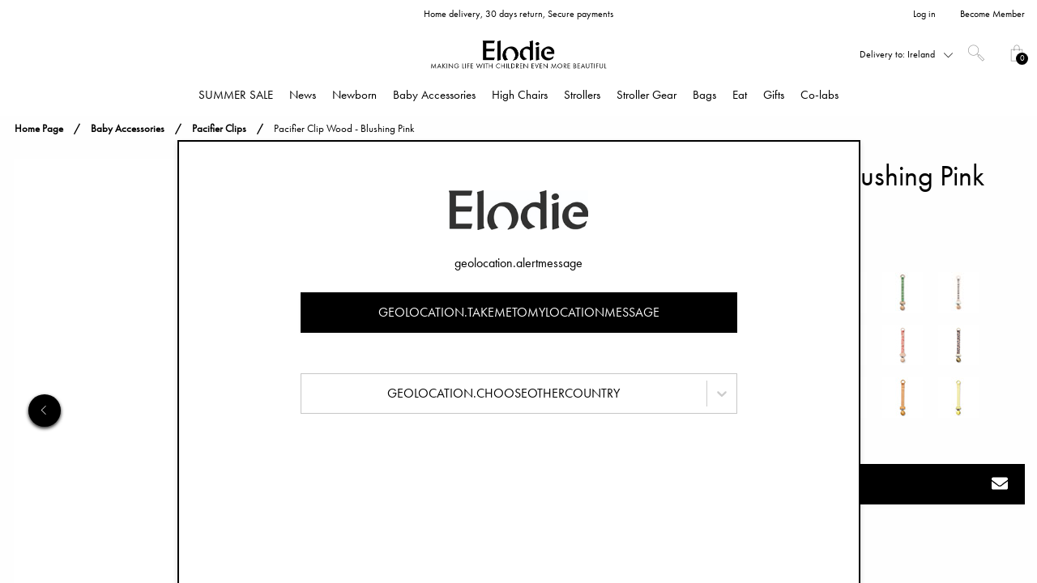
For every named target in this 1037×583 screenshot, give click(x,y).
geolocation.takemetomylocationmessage (518, 312)
